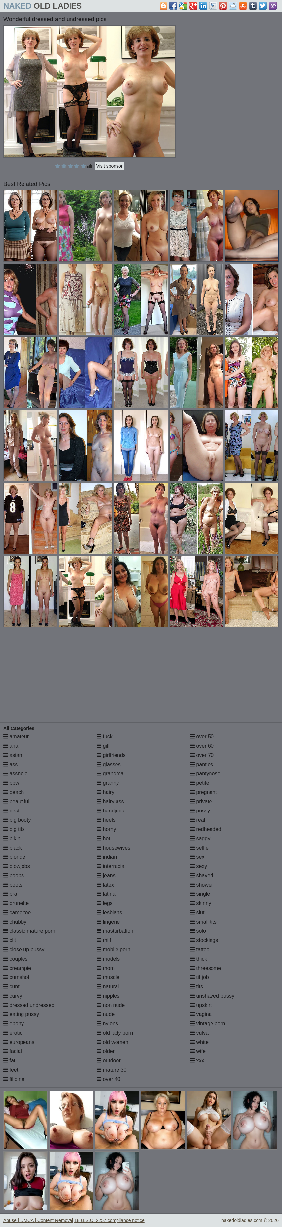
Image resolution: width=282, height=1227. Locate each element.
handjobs (110, 810)
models (108, 959)
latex (105, 885)
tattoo (199, 949)
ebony (13, 1023)
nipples (108, 996)
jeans (106, 875)
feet (10, 1070)
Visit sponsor (109, 166)
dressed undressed (29, 1005)
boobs (13, 875)
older (106, 1051)
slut (197, 912)
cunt (11, 986)
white (199, 1042)
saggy (200, 838)
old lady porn (115, 1033)
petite (199, 783)
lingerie (108, 922)
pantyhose (205, 773)
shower (201, 885)
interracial (111, 866)
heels (106, 820)
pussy (200, 810)
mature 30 (111, 1070)
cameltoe (17, 912)
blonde (14, 857)
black (12, 848)
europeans (18, 1042)
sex (197, 857)
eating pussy (21, 1014)
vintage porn (207, 1023)
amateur (16, 736)
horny (106, 829)
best (11, 810)
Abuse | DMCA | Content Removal (38, 1220)
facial (12, 1051)
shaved (201, 875)
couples (15, 959)
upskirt (201, 1005)
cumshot (16, 977)
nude (106, 1014)
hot (103, 838)
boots (13, 885)
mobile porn (113, 949)
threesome (205, 968)
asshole (15, 773)
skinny (200, 903)
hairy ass (110, 801)
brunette (16, 903)
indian (107, 857)
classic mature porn (29, 931)
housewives (113, 848)
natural (108, 986)
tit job (199, 977)
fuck (105, 736)
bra (10, 894)
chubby (14, 922)
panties (201, 764)
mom (106, 968)
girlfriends (111, 755)
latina (106, 894)
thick (198, 959)
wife (198, 1051)
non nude (111, 1005)
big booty (17, 820)
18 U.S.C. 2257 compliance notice (109, 1220)
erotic (13, 1033)
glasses (109, 764)
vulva (199, 1033)
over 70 (202, 755)
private (201, 801)
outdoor (109, 1060)
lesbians (109, 912)
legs (105, 903)
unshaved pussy (212, 996)
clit (9, 940)
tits (196, 986)
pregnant (203, 792)
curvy (12, 996)
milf (104, 940)
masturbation (115, 931)
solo (198, 931)
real (197, 820)
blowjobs (16, 866)
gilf (103, 746)
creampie (17, 968)
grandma (110, 773)
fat (9, 1060)
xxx (197, 1060)
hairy (105, 792)
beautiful (16, 801)
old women (112, 1042)
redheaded (205, 829)
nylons (107, 1023)
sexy (198, 866)
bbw (11, 783)
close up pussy (23, 949)
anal (11, 746)
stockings (204, 940)
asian (12, 755)
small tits (203, 922)
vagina (201, 1014)
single (200, 894)
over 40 (108, 1079)
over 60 (202, 746)
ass (10, 764)
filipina (13, 1079)
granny (108, 783)
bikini (12, 838)
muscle (108, 977)
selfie (199, 848)
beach (13, 792)
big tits (14, 829)
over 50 (202, 736)
